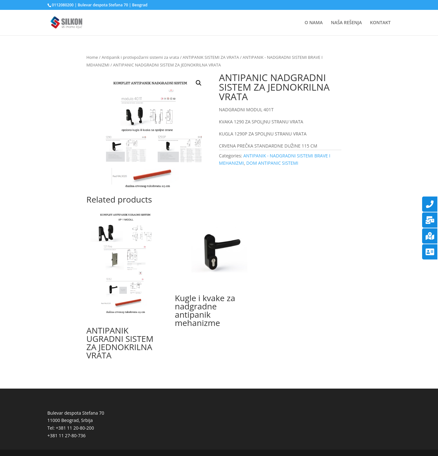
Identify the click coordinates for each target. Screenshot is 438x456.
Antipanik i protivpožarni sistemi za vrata (140, 57)
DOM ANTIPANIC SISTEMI (272, 163)
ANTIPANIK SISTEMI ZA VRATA (211, 57)
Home (92, 57)
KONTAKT (380, 22)
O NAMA (314, 22)
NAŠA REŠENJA (346, 22)
